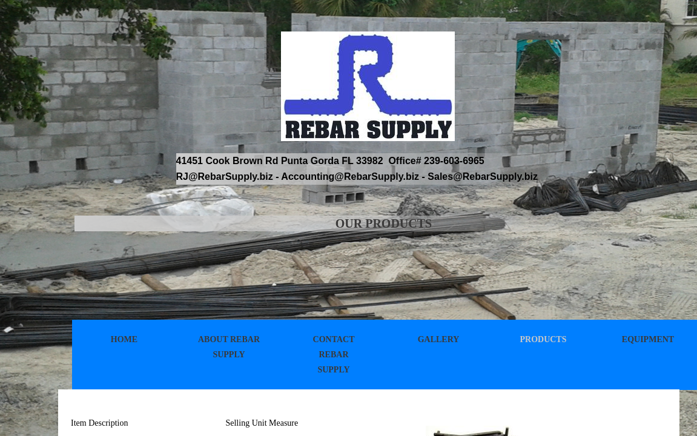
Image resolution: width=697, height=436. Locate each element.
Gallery (439, 339)
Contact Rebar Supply (334, 354)
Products (543, 339)
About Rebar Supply (229, 347)
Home (124, 339)
